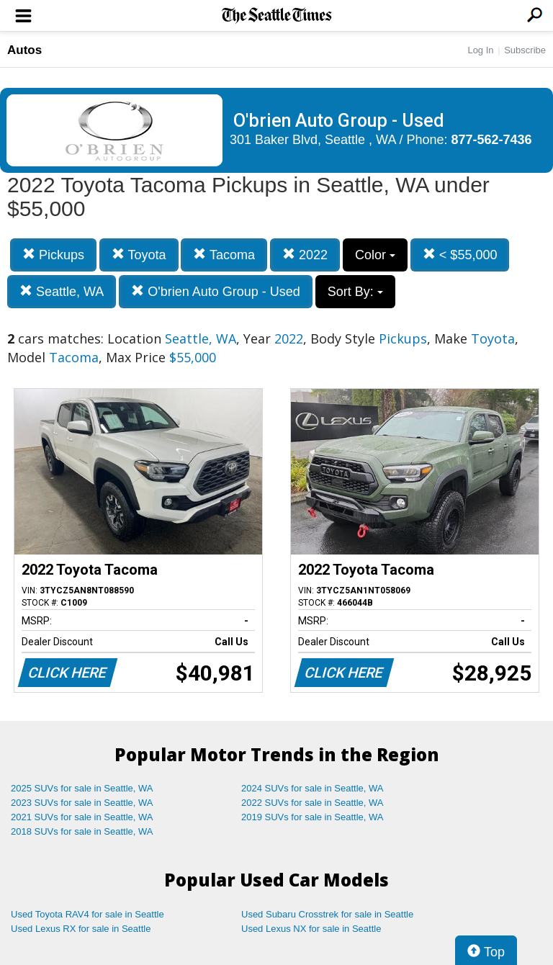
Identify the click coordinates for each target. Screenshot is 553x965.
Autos (24, 50)
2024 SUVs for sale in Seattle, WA (312, 788)
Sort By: (355, 291)
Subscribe (525, 50)
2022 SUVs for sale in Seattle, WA (312, 802)
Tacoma (224, 254)
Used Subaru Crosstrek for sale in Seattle (327, 914)
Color (375, 255)
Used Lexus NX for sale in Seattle (311, 928)
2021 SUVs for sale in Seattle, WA (82, 817)
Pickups (53, 254)
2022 (305, 254)
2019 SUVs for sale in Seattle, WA (312, 817)
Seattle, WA (61, 291)
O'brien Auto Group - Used (215, 291)
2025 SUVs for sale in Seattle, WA (82, 788)
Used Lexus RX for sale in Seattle (80, 928)
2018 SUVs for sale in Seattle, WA (82, 831)
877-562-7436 (491, 140)
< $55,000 (460, 254)
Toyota (139, 254)
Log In (480, 50)
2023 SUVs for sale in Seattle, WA (82, 802)
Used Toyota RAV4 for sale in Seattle (87, 914)
